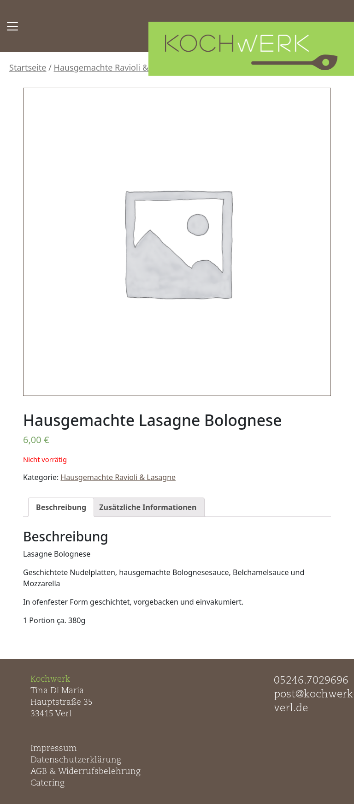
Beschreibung (61, 507)
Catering (47, 783)
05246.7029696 (311, 680)
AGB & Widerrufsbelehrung (85, 772)
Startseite (27, 67)
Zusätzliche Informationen (147, 507)
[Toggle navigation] (12, 26)
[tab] (61, 507)
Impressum (53, 748)
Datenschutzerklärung (75, 760)
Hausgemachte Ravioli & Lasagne (118, 67)
